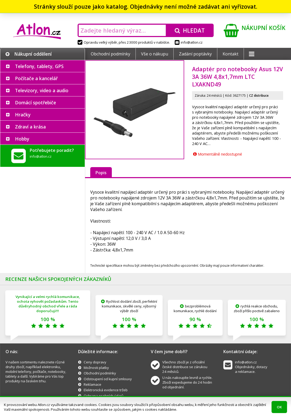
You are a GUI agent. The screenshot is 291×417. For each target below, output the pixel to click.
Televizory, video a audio (41, 90)
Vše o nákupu (154, 54)
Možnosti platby (96, 367)
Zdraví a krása (30, 126)
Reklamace (92, 384)
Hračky (23, 114)
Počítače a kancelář (36, 78)
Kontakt (230, 54)
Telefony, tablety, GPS (39, 66)
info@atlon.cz (189, 42)
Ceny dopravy (95, 362)
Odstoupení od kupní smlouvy (108, 379)
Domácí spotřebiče (35, 102)
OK (279, 407)
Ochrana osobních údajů (103, 395)
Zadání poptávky (195, 54)
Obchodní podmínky (110, 54)
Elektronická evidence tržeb (106, 390)
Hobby (22, 139)
